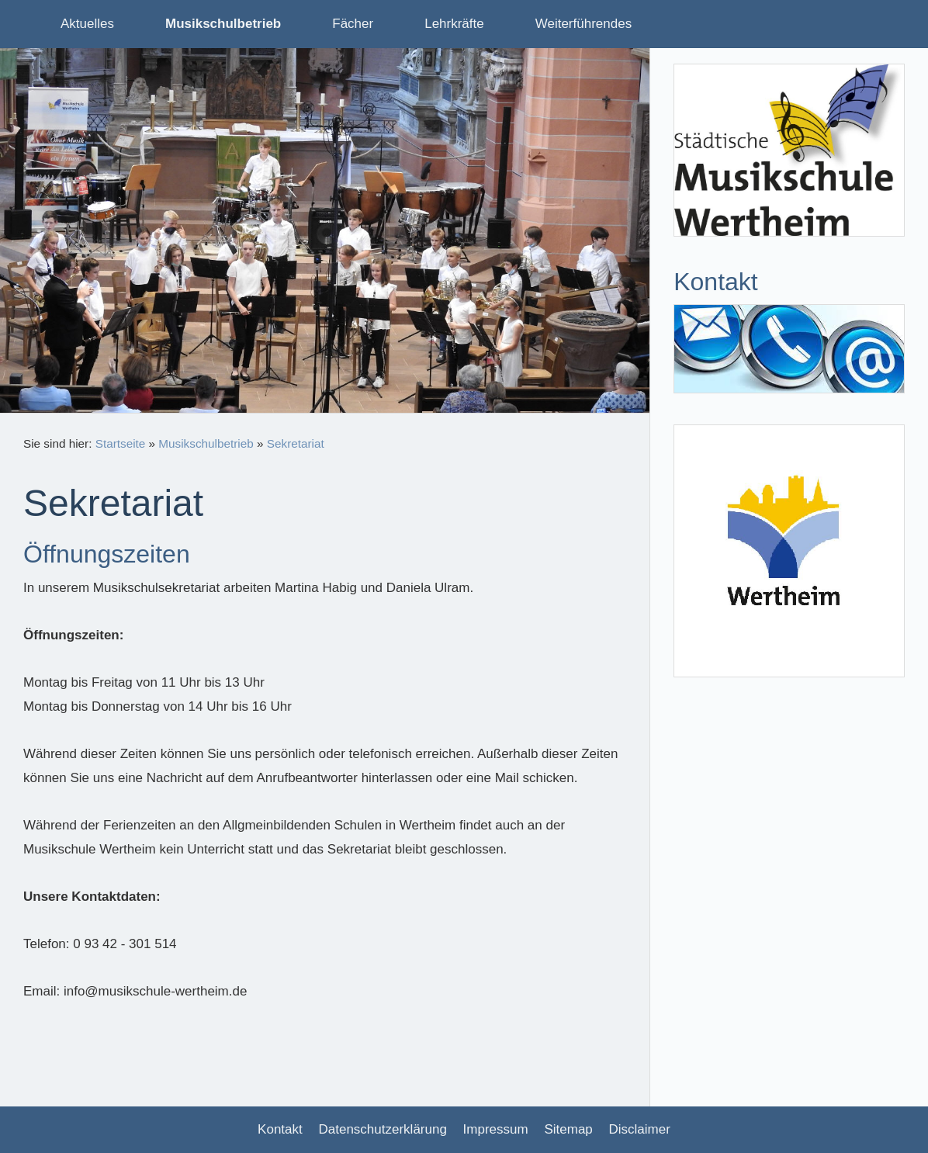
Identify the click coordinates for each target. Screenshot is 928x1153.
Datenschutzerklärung (383, 1129)
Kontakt (280, 1129)
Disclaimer (639, 1129)
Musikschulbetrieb (205, 443)
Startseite (120, 443)
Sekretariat (295, 443)
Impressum (495, 1129)
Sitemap (568, 1129)
